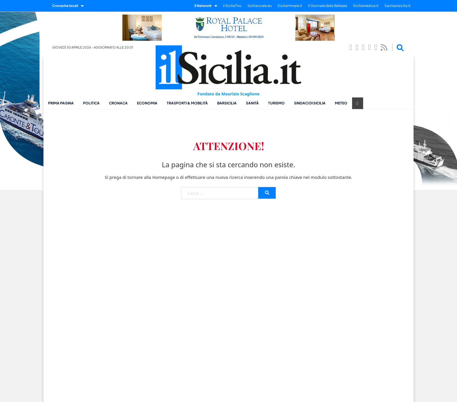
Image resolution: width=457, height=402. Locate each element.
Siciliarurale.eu (259, 5)
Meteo (341, 103)
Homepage (163, 177)
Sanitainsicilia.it (397, 5)
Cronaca (118, 103)
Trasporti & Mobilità (187, 103)
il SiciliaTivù (232, 5)
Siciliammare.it (289, 5)
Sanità (252, 103)
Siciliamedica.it (366, 5)
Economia (147, 103)
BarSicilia (227, 103)
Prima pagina (61, 103)
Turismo (276, 103)
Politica (91, 103)
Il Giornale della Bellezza (327, 5)
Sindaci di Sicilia (310, 103)
